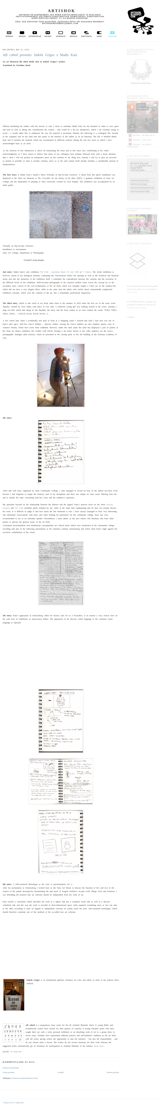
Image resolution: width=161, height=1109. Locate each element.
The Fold (19, 508)
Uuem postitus (8, 1072)
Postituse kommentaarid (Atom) (25, 1078)
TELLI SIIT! (132, 292)
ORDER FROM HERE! (137, 308)
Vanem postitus (112, 1072)
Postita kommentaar (11, 1068)
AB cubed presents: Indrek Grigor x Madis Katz (40, 55)
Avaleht (60, 1072)
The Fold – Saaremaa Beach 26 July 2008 (59, 272)
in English (16, 1052)
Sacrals (109, 504)
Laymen (6, 508)
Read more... (99, 1046)
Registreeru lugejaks (13, 1102)
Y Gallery (86, 272)
